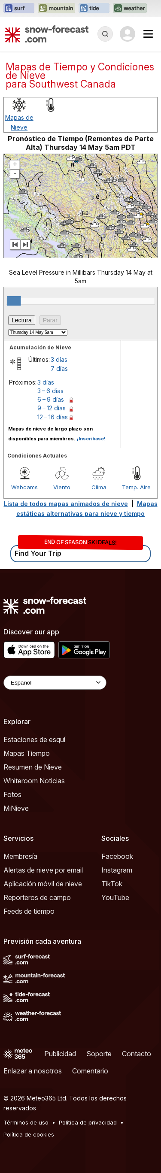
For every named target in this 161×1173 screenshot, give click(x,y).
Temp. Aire (136, 487)
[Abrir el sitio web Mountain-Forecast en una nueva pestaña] (56, 8)
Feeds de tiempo (29, 911)
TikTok (111, 883)
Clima (98, 487)
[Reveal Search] (105, 34)
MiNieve (16, 808)
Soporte (99, 1053)
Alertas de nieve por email (43, 870)
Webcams (24, 487)
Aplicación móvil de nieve (42, 883)
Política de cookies (28, 1134)
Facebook (117, 856)
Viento (61, 487)
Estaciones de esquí (34, 739)
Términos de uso (26, 1122)
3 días (59, 359)
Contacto (136, 1053)
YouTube (115, 897)
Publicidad (60, 1053)
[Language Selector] (54, 683)
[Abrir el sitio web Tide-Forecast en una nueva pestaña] (94, 8)
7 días (59, 368)
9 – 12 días (51, 408)
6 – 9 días (50, 399)
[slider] (14, 301)
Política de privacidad (88, 1122)
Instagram (116, 870)
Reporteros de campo (37, 897)
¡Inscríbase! (91, 439)
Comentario (90, 1071)
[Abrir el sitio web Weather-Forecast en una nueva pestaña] (130, 8)
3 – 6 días (50, 390)
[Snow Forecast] (46, 33)
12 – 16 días (52, 417)
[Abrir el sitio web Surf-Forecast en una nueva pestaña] (18, 8)
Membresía (20, 856)
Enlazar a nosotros (32, 1071)
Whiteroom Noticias (34, 780)
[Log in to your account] (127, 34)
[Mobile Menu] (148, 34)
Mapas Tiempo (26, 753)
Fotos (12, 794)
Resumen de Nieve (32, 767)
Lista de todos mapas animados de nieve (66, 503)
